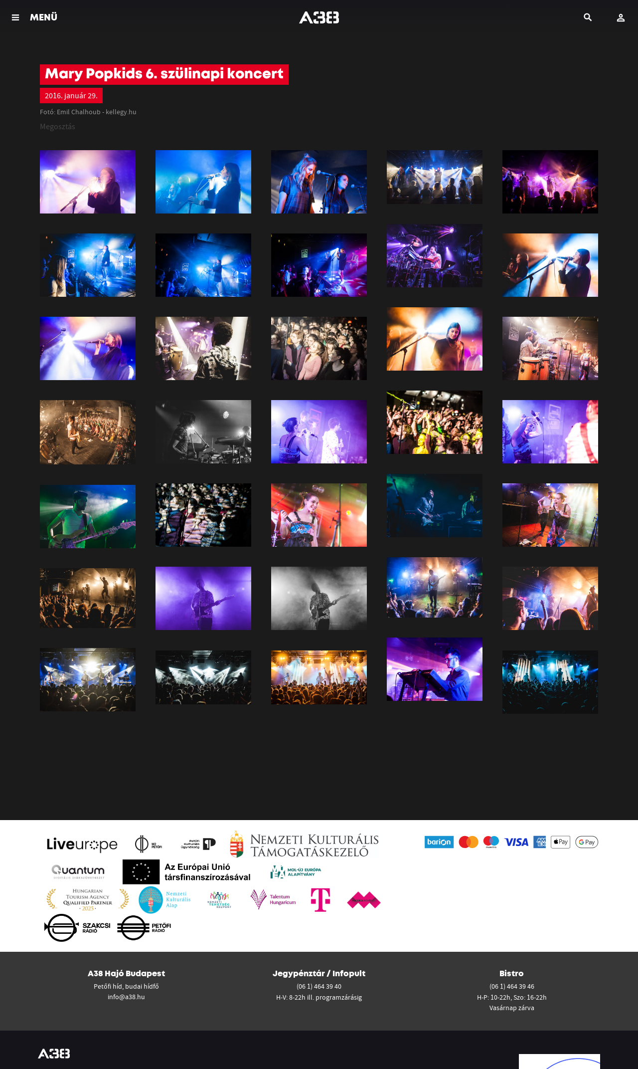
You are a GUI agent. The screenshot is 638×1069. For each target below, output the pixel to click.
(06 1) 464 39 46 (511, 986)
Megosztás (57, 126)
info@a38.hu (126, 996)
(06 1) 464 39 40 (319, 986)
